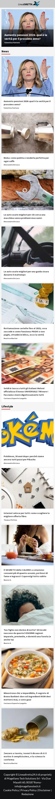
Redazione (28, 794)
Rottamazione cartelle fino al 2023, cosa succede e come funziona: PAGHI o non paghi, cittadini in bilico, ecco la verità (25, 331)
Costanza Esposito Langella (15, 398)
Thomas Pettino (10, 520)
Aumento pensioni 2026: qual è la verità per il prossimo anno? (25, 36)
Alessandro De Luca (12, 165)
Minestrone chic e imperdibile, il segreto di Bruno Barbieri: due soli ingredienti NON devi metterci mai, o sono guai (27, 696)
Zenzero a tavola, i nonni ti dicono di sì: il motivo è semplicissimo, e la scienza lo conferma (25, 756)
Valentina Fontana (12, 42)
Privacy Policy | (29, 790)
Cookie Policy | (12, 790)
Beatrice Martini (10, 338)
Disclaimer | (45, 790)
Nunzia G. (8, 580)
